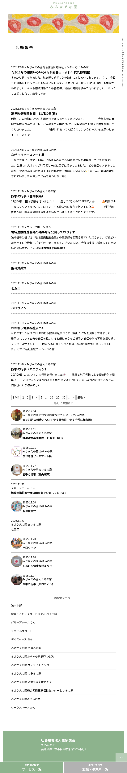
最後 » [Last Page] (81, 397)
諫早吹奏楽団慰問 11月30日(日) (34, 113)
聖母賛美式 (18, 268)
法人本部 (16, 605)
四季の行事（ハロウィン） (29, 369)
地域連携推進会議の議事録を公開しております (43, 232)
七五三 (15, 288)
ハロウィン (18, 308)
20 (57, 397)
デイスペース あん (22, 639)
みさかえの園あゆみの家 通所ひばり (32, 656)
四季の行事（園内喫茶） (28, 196)
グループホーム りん (39, 227)
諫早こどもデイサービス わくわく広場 (34, 614)
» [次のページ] (73, 397)
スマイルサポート (21, 631)
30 (63, 397)
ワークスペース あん (23, 707)
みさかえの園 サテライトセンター (31, 665)
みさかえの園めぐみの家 (41, 108)
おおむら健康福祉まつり (28, 328)
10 (51, 397)
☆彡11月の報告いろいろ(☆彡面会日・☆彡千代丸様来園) (50, 72)
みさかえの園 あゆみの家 (42, 150)
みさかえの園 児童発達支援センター (32, 682)
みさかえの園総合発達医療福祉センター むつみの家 (58, 67)
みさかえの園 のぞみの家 (26, 673)
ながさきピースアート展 (27, 154)
